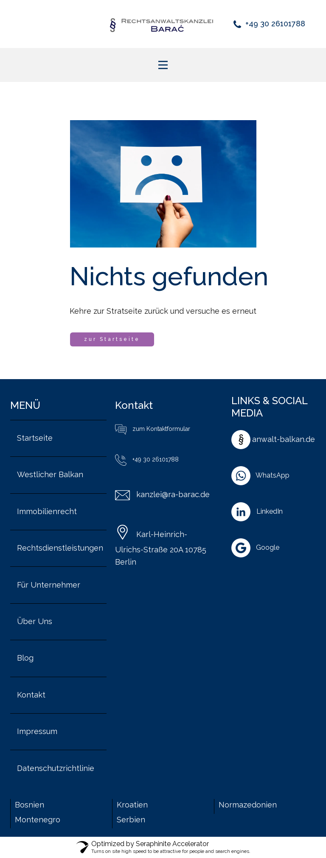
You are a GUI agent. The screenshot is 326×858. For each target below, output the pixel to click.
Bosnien (30, 804)
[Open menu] (163, 65)
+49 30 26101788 (269, 23)
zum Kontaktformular (152, 428)
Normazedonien (248, 804)
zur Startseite (112, 339)
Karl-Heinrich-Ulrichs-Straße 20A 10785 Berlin (160, 548)
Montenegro (37, 819)
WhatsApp (272, 475)
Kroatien (132, 804)
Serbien (131, 819)
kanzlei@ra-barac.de (162, 494)
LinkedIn (269, 511)
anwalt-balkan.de (283, 439)
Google (267, 547)
